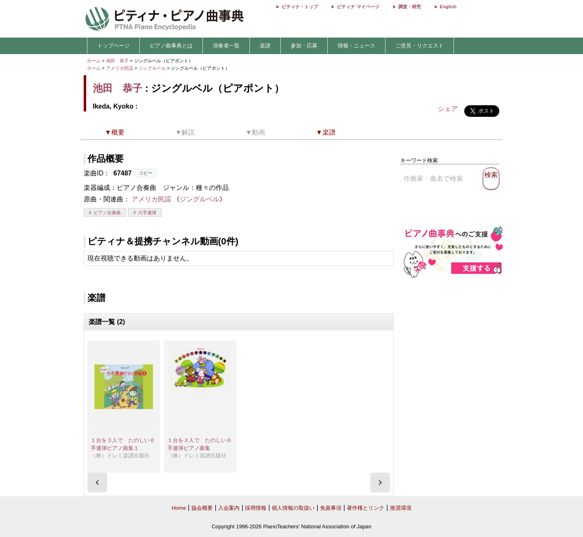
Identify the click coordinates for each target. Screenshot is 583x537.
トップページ (113, 46)
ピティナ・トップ (300, 6)
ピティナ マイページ (358, 6)
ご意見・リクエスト (419, 46)
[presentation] (97, 482)
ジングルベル (153, 68)
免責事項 (330, 508)
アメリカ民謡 (119, 68)
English (448, 6)
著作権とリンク (365, 508)
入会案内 (229, 508)
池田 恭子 (117, 60)
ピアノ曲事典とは (171, 46)
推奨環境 (400, 508)
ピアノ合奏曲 (107, 212)
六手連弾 (147, 212)
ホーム (94, 60)
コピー (146, 172)
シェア (448, 108)
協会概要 (202, 508)
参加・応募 (304, 46)
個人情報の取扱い (293, 508)
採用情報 (255, 508)
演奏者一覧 (226, 46)
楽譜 (265, 46)
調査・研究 (409, 6)
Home (179, 508)
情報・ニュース (356, 46)
